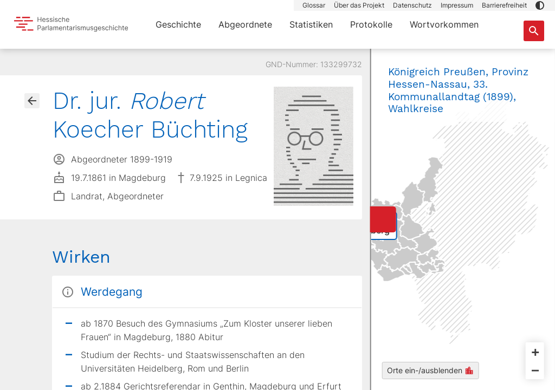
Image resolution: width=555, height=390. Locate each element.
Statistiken (311, 24)
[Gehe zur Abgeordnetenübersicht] (32, 100)
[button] (539, 5)
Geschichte (178, 24)
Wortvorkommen (444, 24)
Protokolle (371, 24)
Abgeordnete (245, 24)
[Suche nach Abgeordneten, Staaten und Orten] (534, 31)
